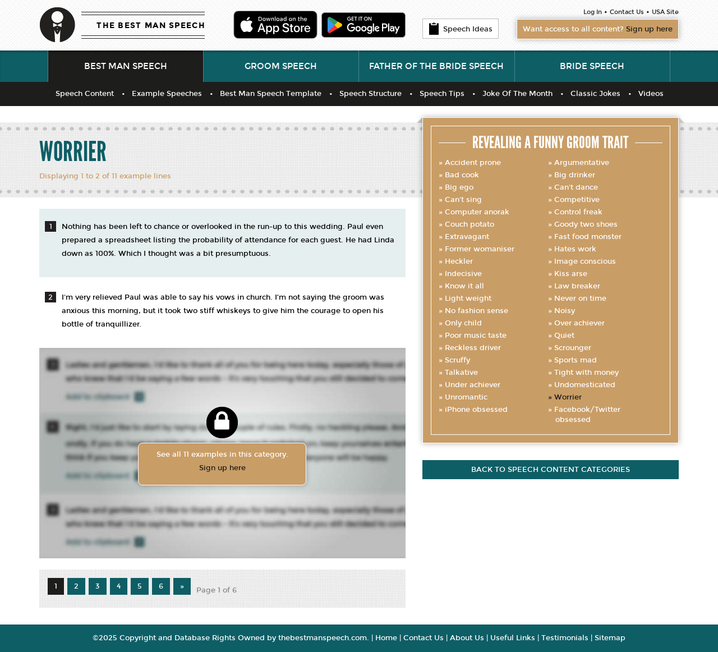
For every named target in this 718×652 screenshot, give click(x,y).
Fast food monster (588, 236)
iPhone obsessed (476, 409)
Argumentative (581, 162)
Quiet (564, 335)
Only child (463, 323)
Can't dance (576, 187)
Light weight (468, 298)
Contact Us (627, 12)
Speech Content (85, 93)
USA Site (665, 12)
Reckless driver (473, 347)
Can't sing (463, 199)
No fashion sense (476, 310)
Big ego (459, 187)
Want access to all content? (598, 29)
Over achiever (579, 323)
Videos (651, 93)
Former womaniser (479, 249)
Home (386, 637)
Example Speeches (167, 93)
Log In (592, 12)
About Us (467, 637)
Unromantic (466, 397)
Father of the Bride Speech (436, 66)
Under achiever (472, 384)
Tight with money (586, 372)
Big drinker (574, 175)
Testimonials (564, 637)
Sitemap (610, 637)
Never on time (580, 298)
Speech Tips (442, 93)
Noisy (564, 310)
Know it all (464, 286)
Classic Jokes (595, 93)
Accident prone (473, 162)
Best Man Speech (125, 66)
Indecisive (463, 273)
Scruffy (457, 360)
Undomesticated (584, 384)
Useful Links (512, 637)
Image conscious (585, 261)
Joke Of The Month (517, 93)
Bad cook (462, 175)
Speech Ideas (461, 28)
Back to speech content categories (550, 469)
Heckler (459, 261)
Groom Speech (281, 66)
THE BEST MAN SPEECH (150, 25)
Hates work (575, 249)
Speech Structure (370, 93)
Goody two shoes (586, 224)
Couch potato (469, 224)
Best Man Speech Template (270, 93)
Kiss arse (570, 273)
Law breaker (577, 286)
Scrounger (572, 347)
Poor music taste (476, 335)
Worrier (568, 397)
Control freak (578, 212)
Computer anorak (477, 212)
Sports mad (575, 360)
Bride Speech (592, 66)
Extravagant (467, 236)
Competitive (577, 199)
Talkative (461, 372)
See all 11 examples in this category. (222, 462)
